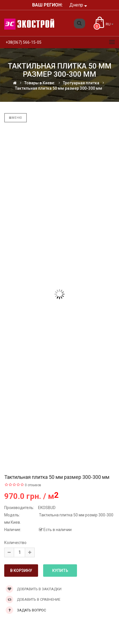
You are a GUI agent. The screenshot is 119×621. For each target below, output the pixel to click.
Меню (15, 117)
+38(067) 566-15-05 (23, 42)
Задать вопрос (31, 610)
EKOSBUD (47, 507)
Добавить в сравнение (33, 599)
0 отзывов (33, 485)
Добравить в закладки (33, 589)
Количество (15, 542)
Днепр (78, 5)
